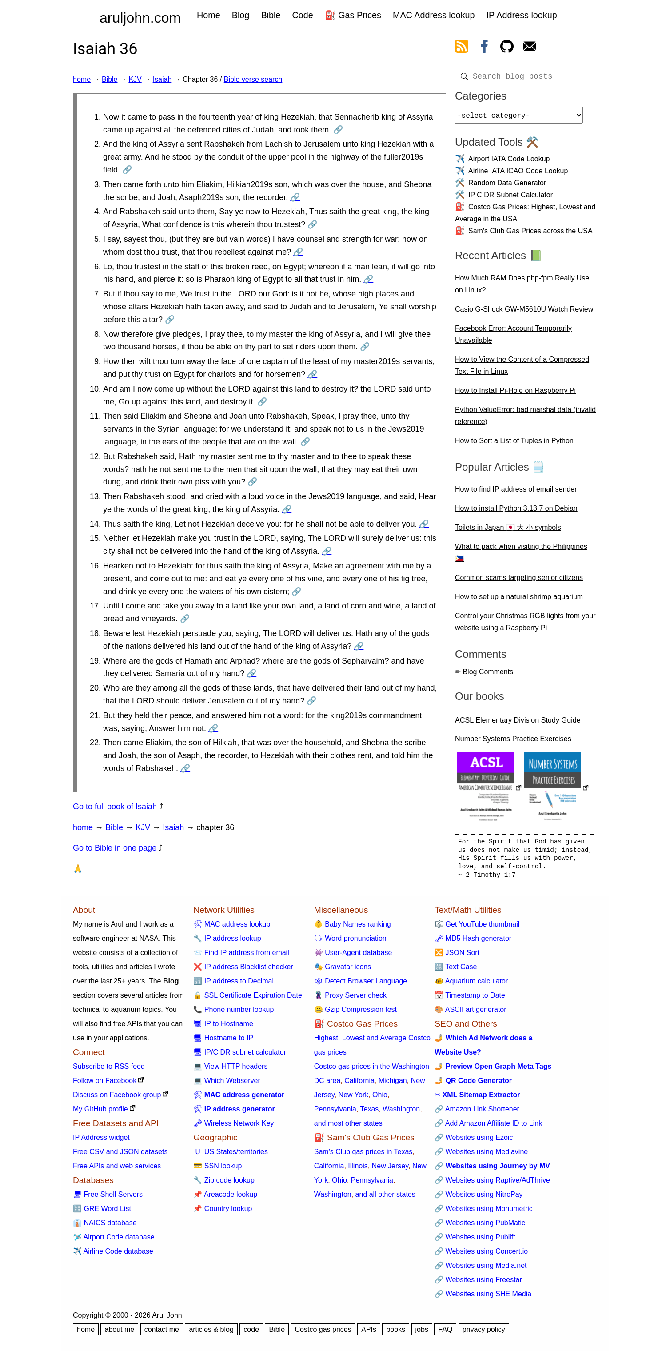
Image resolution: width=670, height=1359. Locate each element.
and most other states (348, 1127)
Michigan (393, 1084)
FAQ (445, 1333)
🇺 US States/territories (230, 1155)
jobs (421, 1333)
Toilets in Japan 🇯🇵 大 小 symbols (508, 531)
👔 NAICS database (105, 1226)
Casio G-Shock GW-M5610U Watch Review (524, 312)
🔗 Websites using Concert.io (481, 1255)
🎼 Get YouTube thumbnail (477, 927)
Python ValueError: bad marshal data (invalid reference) (525, 419)
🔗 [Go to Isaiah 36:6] (368, 279)
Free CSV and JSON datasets (120, 1155)
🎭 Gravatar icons (342, 970)
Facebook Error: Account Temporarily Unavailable (513, 338)
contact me (161, 1333)
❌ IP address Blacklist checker (243, 970)
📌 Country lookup (222, 1212)
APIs (368, 1333)
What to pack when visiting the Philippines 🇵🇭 (521, 556)
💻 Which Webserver (226, 1084)
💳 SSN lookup (217, 1169)
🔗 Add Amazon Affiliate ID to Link (488, 1127)
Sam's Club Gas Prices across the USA (530, 234)
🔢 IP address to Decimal (233, 984)
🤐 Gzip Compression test (355, 1013)
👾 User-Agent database (353, 956)
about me (119, 1333)
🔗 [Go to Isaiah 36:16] (296, 591)
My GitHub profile (100, 1112)
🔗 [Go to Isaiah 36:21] (213, 728)
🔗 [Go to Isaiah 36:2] (127, 169)
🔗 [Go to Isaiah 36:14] (424, 524)
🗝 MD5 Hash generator (473, 942)
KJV (134, 79)
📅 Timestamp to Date (470, 999)
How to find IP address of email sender (516, 492)
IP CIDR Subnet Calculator (510, 198)
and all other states (385, 1198)
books (395, 1333)
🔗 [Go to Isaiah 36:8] (365, 346)
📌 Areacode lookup (225, 1198)
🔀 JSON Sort (457, 956)
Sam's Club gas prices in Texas (363, 1155)
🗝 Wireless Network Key (233, 1127)
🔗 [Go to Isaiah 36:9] (312, 374)
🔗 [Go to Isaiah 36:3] (295, 197)
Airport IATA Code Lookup (509, 162)
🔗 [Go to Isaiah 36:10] (262, 401)
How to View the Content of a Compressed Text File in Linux (522, 369)
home (82, 79)
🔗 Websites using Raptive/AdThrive (492, 1183)
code (251, 1333)
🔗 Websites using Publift (475, 1240)
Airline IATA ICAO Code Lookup (518, 174)
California (359, 1084)
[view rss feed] (461, 48)
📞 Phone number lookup (233, 1013)
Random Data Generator (507, 186)
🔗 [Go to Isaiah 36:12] (252, 481)
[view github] (507, 48)
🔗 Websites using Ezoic (474, 1141)
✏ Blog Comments (484, 675)
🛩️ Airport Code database (114, 1240)
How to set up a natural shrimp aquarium (519, 600)
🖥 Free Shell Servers (108, 1198)
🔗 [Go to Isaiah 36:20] (311, 700)
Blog (241, 15)
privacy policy (484, 1333)
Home (208, 15)
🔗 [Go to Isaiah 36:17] (185, 618)
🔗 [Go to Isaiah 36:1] (338, 129)
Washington (401, 1112)
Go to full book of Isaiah (115, 806)
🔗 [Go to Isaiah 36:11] (305, 441)
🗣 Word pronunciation (350, 942)
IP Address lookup (522, 15)
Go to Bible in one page (114, 847)
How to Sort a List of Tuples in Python (514, 444)
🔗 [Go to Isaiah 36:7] (170, 319)
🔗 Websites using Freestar (478, 1283)
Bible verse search (253, 79)
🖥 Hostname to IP (223, 1041)
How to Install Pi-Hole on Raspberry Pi (515, 394)
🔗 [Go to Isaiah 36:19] (251, 673)
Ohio (379, 1098)
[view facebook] (484, 48)
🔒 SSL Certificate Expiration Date (247, 999)
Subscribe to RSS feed (109, 1070)
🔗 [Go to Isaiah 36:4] (312, 224)
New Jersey (390, 1169)
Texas (369, 1112)
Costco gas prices (323, 1333)
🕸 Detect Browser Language (360, 984)
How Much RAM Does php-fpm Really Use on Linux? (522, 287)
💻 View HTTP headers (230, 1070)
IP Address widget (101, 1141)
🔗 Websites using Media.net (480, 1269)
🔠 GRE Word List (102, 1212)
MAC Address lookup (434, 15)
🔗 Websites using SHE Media (483, 1297)
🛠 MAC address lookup (231, 927)
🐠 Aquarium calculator (471, 984)
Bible (270, 15)
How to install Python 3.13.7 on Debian (516, 512)
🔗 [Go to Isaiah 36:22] (185, 768)
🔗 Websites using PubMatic (480, 1226)
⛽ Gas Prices (353, 15)
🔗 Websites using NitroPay (478, 1198)
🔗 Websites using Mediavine (481, 1155)
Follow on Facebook (104, 1084)
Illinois (357, 1169)
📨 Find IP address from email (241, 956)
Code (302, 15)
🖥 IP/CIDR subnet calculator (239, 1055)
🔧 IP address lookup (227, 942)
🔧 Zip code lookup (223, 1183)
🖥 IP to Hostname (223, 1027)
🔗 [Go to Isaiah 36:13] (286, 509)
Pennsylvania (335, 1112)
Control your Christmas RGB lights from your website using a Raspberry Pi (525, 625)
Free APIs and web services (117, 1169)
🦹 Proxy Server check (350, 999)
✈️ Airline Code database (113, 1255)
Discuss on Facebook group (117, 1098)
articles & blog (211, 1333)
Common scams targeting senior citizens (519, 581)
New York (354, 1098)
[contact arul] (529, 48)
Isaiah (162, 79)
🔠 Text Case (456, 970)
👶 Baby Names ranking (352, 927)
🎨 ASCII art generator (470, 1013)
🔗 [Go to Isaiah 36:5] (298, 252)
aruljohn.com (140, 18)
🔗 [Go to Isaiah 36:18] (358, 646)
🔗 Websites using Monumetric (484, 1212)
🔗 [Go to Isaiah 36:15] (326, 551)
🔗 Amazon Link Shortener (477, 1112)
